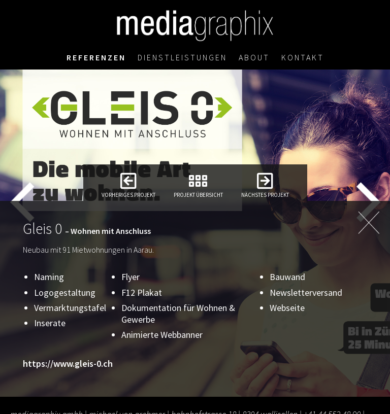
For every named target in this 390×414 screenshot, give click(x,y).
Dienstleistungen (182, 58)
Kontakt (303, 58)
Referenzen (95, 58)
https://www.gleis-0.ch (68, 363)
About (254, 58)
